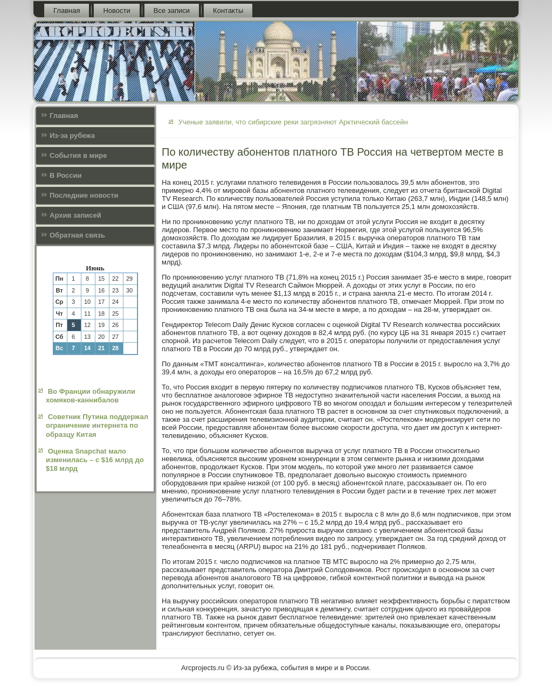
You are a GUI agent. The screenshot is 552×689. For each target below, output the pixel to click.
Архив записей (75, 215)
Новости (116, 10)
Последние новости (84, 195)
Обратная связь (77, 235)
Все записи (172, 10)
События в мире (78, 155)
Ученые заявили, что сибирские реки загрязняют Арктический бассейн (293, 122)
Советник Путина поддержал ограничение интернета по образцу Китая (97, 426)
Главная (66, 10)
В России (66, 175)
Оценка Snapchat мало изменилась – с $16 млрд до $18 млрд (95, 460)
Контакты (228, 10)
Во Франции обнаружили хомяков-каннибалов (90, 395)
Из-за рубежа (72, 135)
